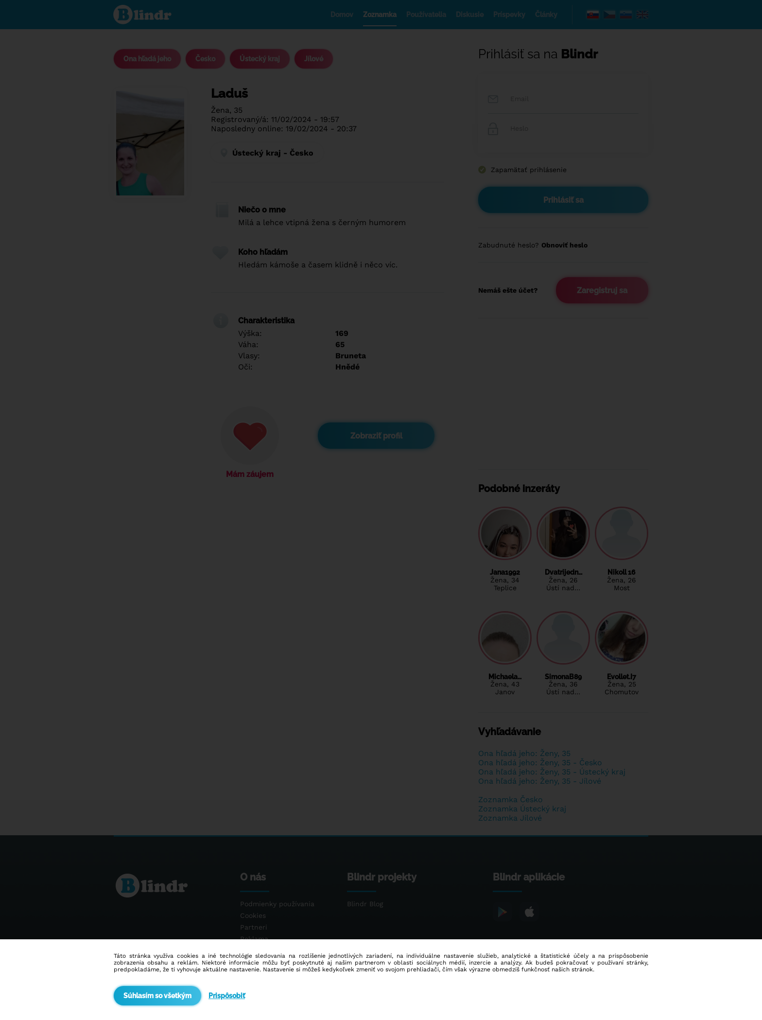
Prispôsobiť (226, 996)
